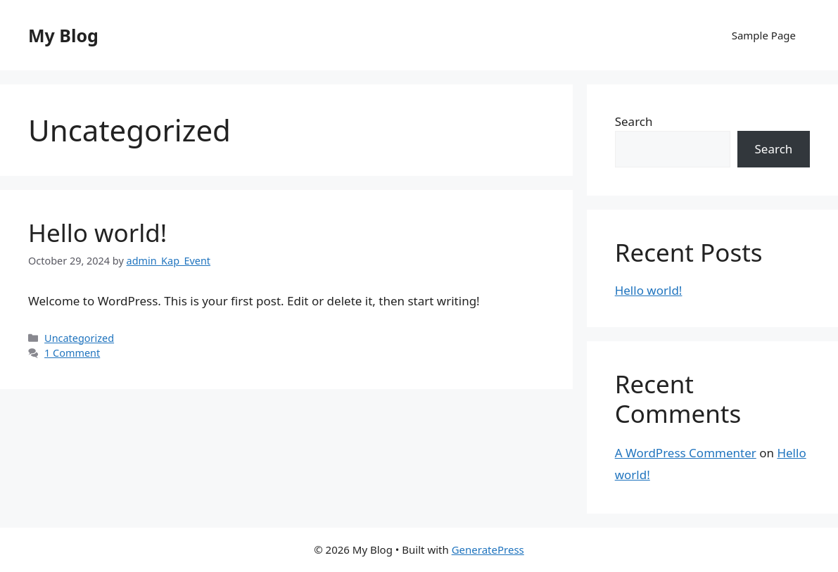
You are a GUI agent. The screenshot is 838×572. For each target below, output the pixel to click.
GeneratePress (488, 549)
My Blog (63, 35)
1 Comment (72, 353)
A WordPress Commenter (685, 453)
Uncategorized (79, 338)
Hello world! (97, 232)
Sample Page (764, 35)
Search (634, 121)
